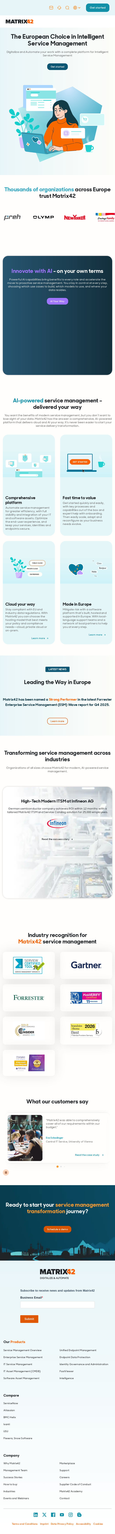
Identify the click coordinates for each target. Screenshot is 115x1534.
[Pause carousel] (6, 1172)
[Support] (59, 7)
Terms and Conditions (25, 1523)
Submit (29, 1318)
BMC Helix (9, 1417)
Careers (65, 1477)
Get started (98, 7)
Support (64, 1470)
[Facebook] (53, 1515)
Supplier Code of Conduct (75, 1484)
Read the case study (87, 1154)
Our (14, 1342)
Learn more (38, 638)
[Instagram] (70, 1515)
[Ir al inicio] (19, 21)
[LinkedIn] (36, 1515)
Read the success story (55, 839)
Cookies (98, 1523)
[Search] (67, 7)
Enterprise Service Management (22, 1357)
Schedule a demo (57, 1229)
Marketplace (67, 1463)
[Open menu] (106, 21)
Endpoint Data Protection (75, 1357)
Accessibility (83, 1523)
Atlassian (9, 1410)
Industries (9, 1491)
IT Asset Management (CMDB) (22, 1371)
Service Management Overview (22, 1350)
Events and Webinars (16, 1498)
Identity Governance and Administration (84, 1364)
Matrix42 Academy (71, 1491)
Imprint (44, 1523)
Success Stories (13, 1477)
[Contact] (51, 7)
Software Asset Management (21, 1378)
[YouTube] (62, 1515)
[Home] (57, 1274)
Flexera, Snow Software (17, 1438)
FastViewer (67, 1371)
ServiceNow (10, 1403)
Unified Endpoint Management (78, 1350)
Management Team (15, 1470)
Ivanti (6, 1424)
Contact (65, 1498)
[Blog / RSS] (79, 1515)
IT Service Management (17, 1364)
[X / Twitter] (44, 1515)
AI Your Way (57, 301)
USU (5, 1431)
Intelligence (67, 1378)
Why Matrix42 (11, 1463)
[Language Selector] (77, 11)
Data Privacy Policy (62, 1523)
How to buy (10, 1484)
